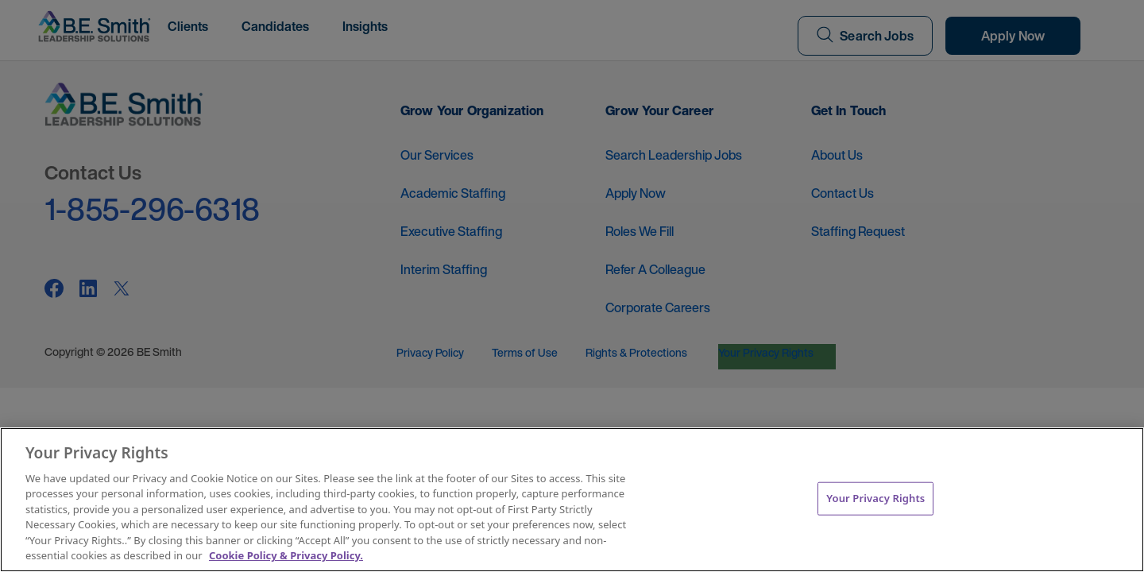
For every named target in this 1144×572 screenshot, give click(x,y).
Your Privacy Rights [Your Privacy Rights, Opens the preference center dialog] (875, 498)
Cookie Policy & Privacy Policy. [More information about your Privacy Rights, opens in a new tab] (286, 555)
